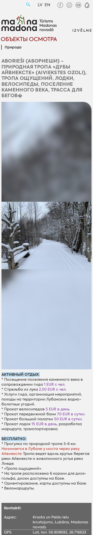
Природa (13, 47)
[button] (87, 5)
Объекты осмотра (29, 39)
